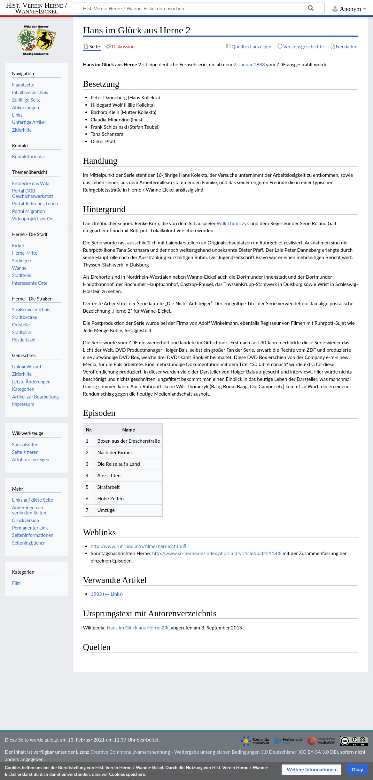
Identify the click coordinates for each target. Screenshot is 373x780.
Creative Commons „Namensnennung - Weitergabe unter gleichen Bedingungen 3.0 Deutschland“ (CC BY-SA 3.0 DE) (214, 752)
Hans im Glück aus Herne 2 (135, 627)
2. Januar (243, 64)
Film (16, 583)
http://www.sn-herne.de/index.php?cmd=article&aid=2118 (214, 553)
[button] (311, 769)
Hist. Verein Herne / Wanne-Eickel (36, 8)
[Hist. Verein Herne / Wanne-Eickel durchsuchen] (198, 8)
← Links (113, 594)
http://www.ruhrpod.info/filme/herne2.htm (137, 546)
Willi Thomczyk (233, 223)
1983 (259, 64)
